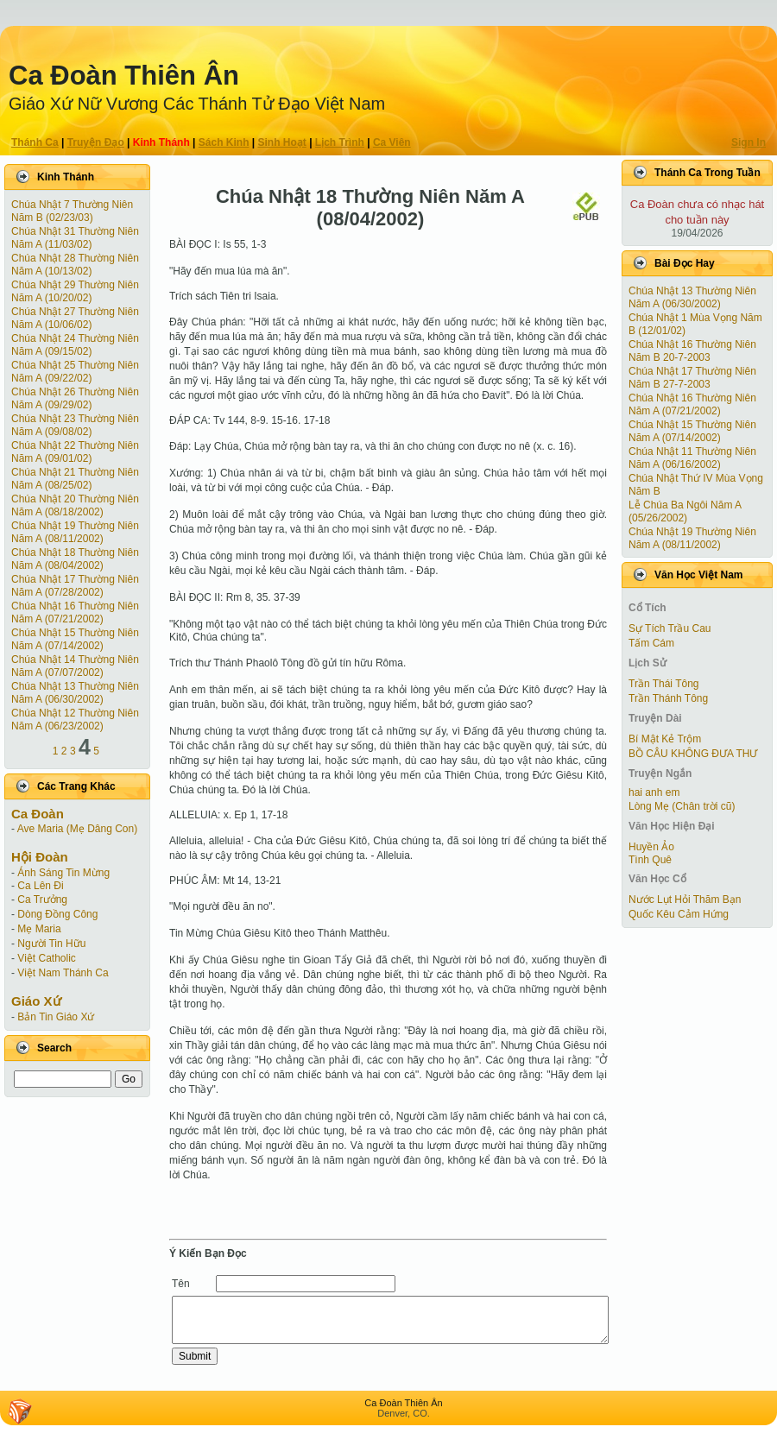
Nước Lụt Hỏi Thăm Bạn (685, 899)
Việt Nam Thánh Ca (62, 973)
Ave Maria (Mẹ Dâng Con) (77, 829)
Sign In (748, 142)
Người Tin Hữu (51, 943)
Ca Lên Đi (40, 886)
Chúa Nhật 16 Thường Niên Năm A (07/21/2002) (75, 612)
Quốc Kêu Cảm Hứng (679, 914)
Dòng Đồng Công (57, 914)
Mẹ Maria (38, 929)
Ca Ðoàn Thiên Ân (124, 75)
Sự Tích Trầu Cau (670, 628)
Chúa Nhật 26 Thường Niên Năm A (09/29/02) (75, 398)
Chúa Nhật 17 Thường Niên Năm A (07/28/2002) (75, 585)
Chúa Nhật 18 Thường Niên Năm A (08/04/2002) (75, 558)
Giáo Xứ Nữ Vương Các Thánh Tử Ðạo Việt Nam (197, 103)
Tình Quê (650, 860)
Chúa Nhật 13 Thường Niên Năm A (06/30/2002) (75, 692)
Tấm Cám (651, 643)
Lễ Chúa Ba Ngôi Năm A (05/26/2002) (685, 511)
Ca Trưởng (42, 899)
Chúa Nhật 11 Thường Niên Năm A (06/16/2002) (692, 457)
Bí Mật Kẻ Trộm (665, 739)
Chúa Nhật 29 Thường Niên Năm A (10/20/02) (75, 291)
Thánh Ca (35, 142)
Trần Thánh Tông (668, 698)
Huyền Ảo (651, 847)
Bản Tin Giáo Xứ (55, 1017)
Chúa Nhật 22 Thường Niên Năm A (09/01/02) (75, 451)
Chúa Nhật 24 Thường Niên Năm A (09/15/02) (75, 344)
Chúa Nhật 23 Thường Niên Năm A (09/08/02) (75, 425)
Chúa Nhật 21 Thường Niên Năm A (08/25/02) (75, 478)
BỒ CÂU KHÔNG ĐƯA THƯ (693, 754)
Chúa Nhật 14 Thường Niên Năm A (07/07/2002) (75, 666)
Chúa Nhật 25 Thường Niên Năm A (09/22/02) (75, 371)
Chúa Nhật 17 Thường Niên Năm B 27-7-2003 (692, 377)
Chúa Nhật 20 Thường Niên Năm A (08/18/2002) (75, 505)
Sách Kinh (224, 142)
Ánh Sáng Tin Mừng (63, 873)
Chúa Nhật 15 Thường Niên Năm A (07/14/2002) (75, 639)
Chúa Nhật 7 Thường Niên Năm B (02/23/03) (72, 211)
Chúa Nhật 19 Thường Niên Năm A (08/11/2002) (75, 532)
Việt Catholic (46, 958)
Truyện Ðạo (95, 142)
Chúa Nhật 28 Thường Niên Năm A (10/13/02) (75, 264)
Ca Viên (392, 142)
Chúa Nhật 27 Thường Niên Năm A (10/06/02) (75, 318)
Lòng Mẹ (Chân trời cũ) (682, 806)
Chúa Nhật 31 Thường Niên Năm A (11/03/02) (75, 237)
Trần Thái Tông (663, 684)
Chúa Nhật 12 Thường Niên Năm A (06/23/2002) (75, 719)
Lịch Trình (339, 142)
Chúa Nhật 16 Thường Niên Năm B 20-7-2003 (692, 350)
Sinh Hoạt (282, 142)
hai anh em (654, 792)
